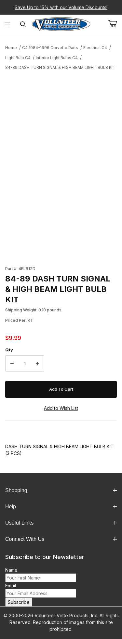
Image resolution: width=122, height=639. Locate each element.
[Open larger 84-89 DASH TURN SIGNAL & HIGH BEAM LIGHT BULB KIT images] (61, 131)
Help (61, 506)
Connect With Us (61, 539)
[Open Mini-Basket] (115, 23)
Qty (9, 349)
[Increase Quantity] (37, 364)
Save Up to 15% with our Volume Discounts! (61, 7)
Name (11, 570)
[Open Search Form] (23, 24)
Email (10, 585)
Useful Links (61, 523)
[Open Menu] (7, 24)
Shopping (61, 490)
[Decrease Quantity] (12, 364)
